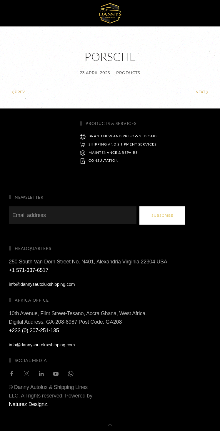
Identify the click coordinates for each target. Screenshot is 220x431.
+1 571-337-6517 (29, 261)
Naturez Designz (28, 395)
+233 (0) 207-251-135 (34, 322)
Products (128, 72)
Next (202, 92)
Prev (18, 92)
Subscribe (162, 215)
